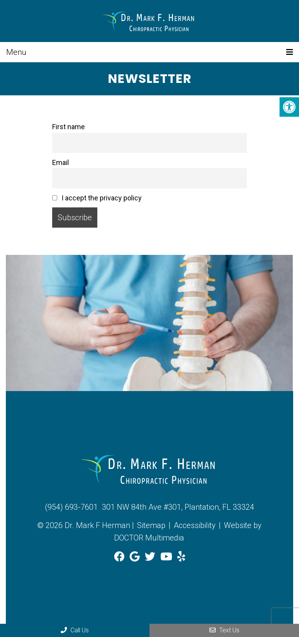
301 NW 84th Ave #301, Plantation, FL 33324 (178, 507)
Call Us (75, 630)
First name (68, 127)
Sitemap (151, 525)
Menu (16, 52)
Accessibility (195, 525)
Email (60, 162)
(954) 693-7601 (71, 507)
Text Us (224, 630)
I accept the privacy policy (97, 198)
